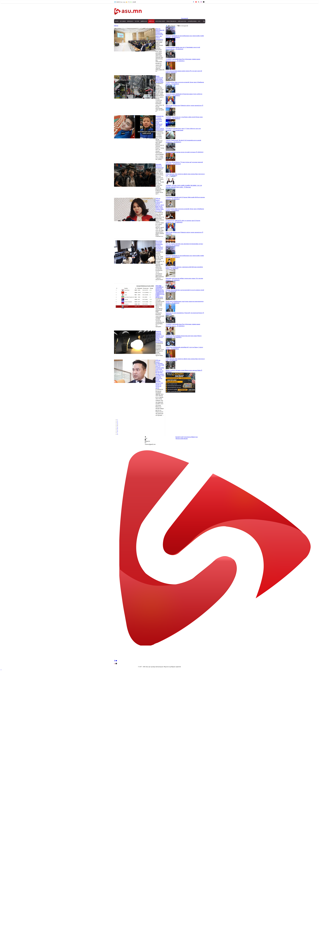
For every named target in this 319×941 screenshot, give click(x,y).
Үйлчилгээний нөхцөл (182, 438)
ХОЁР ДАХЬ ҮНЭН (182, 21)
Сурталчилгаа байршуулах (190, 437)
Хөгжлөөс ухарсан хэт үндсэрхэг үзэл (160, 166)
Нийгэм (151, 21)
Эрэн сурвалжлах (171, 21)
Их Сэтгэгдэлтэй (182, 25)
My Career (123, 21)
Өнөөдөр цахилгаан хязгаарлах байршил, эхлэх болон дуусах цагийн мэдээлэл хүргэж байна (160, 336)
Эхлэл (116, 21)
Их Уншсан (171, 25)
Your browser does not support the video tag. (193, 11)
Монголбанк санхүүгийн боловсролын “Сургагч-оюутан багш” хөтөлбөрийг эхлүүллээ (159, 245)
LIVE (199, 21)
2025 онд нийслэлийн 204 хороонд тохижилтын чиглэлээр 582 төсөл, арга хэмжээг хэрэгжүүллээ (160, 34)
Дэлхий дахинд (192, 21)
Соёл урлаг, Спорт (160, 21)
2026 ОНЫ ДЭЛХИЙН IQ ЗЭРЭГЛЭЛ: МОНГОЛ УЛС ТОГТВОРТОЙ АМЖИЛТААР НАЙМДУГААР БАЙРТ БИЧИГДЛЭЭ (160, 291)
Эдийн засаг (143, 21)
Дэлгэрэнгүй (184, 18)
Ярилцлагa (130, 21)
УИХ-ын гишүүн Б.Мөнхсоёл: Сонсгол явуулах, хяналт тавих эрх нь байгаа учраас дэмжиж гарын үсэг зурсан (160, 204)
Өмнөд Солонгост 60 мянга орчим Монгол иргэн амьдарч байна (159, 79)
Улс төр (137, 21)
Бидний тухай (179, 437)
